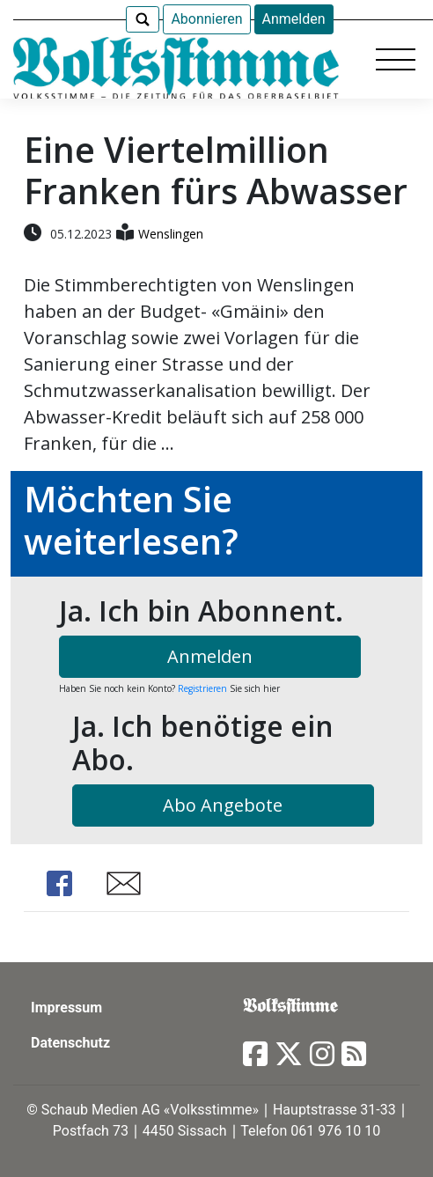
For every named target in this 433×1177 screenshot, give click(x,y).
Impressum (66, 1007)
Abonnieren (206, 19)
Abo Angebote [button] (223, 805)
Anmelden (294, 19)
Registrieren (202, 688)
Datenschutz (70, 1042)
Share (59, 883)
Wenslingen (170, 233)
